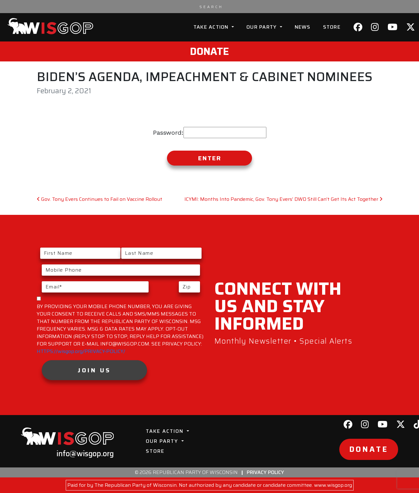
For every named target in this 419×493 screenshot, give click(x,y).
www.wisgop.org (333, 485)
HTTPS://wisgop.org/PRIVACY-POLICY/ (81, 351)
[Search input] (211, 6)
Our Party (262, 27)
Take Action (211, 27)
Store (331, 27)
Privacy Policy (265, 472)
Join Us (94, 370)
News (303, 27)
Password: (209, 132)
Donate (209, 51)
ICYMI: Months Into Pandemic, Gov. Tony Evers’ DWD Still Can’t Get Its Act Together (283, 199)
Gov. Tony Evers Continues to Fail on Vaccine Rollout (99, 199)
